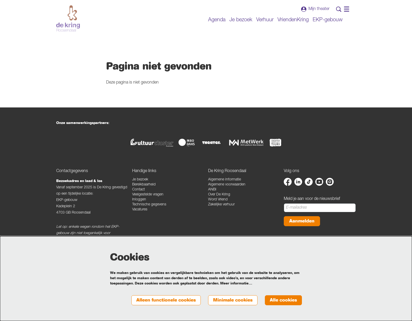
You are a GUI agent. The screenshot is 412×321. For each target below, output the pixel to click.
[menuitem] (216, 20)
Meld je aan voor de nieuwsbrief (312, 199)
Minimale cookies (233, 300)
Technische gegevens (149, 204)
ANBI (212, 189)
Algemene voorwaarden (226, 185)
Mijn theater (315, 9)
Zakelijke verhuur (221, 204)
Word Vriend (218, 199)
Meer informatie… (236, 283)
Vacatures (139, 209)
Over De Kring (219, 194)
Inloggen (139, 199)
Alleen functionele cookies (166, 300)
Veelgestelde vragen (147, 194)
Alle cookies (283, 300)
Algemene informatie (224, 180)
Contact (138, 189)
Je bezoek (140, 180)
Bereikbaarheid (144, 185)
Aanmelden (302, 221)
